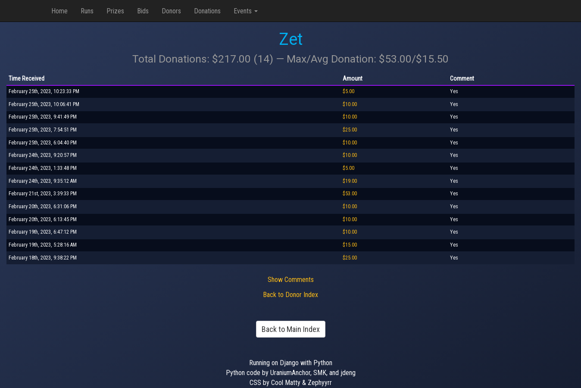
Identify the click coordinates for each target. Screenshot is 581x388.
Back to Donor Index (290, 295)
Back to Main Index (291, 329)
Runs (87, 11)
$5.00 (348, 91)
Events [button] (246, 11)
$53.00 (350, 194)
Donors (171, 11)
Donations (207, 11)
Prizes (115, 11)
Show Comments (291, 279)
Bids (143, 11)
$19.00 (350, 181)
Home (59, 11)
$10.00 (350, 104)
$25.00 (350, 130)
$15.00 (350, 245)
